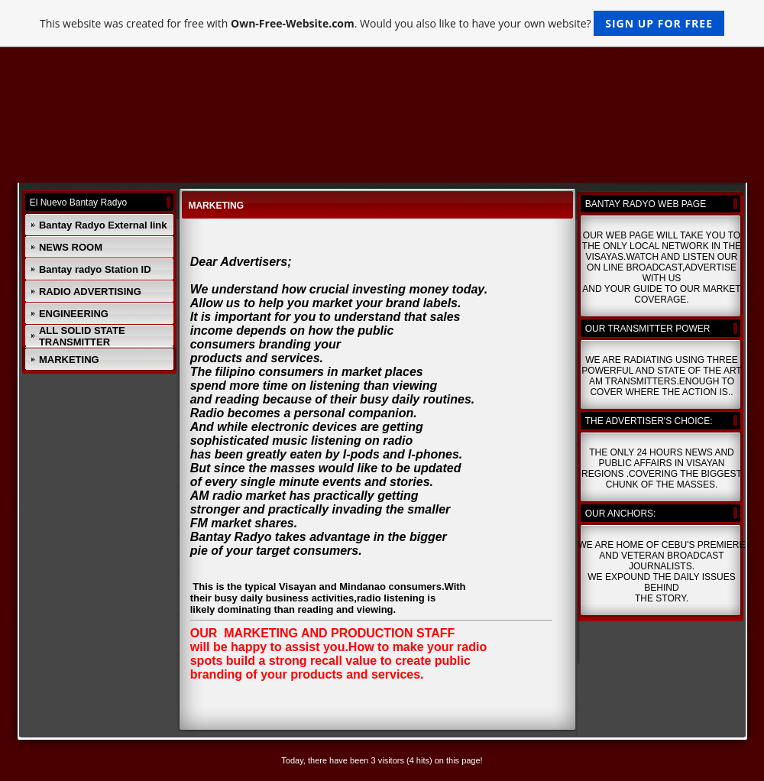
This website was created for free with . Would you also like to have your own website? (382, 23)
